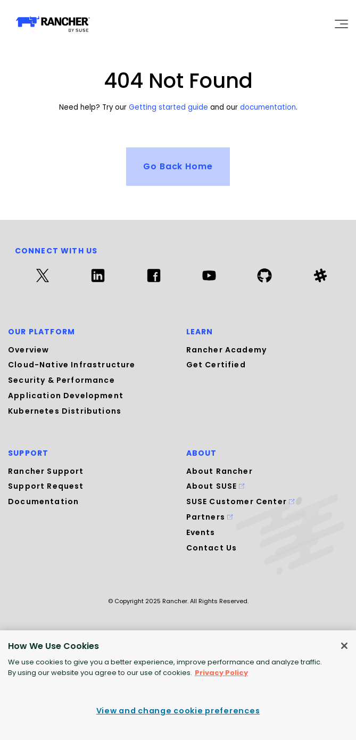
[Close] (344, 645)
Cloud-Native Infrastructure (72, 364)
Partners (209, 517)
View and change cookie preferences (178, 710)
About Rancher (219, 470)
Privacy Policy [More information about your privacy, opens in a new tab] (221, 673)
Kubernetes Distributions (64, 411)
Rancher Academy (226, 349)
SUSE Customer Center (240, 501)
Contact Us (211, 547)
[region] (178, 685)
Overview (28, 349)
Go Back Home (178, 166)
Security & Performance (61, 380)
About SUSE (215, 486)
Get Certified (216, 364)
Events (201, 532)
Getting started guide (168, 107)
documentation (268, 107)
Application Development (65, 395)
